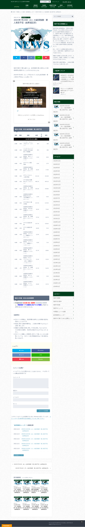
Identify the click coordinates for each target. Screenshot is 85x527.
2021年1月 (56, 197)
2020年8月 (56, 212)
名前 (15, 390)
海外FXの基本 (44, 5)
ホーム (27, 5)
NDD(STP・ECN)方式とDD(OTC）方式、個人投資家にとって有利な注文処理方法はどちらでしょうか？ (63, 78)
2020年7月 (56, 215)
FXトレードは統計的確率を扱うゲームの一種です (67, 88)
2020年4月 (56, 224)
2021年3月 (56, 191)
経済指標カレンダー (20, 425)
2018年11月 (56, 255)
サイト (15, 404)
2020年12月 (56, 200)
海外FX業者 (35, 5)
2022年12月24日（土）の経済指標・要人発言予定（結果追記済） (34, 430)
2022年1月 (56, 160)
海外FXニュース (61, 5)
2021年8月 (56, 175)
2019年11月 (56, 239)
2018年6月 (56, 258)
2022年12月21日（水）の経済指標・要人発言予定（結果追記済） (34, 444)
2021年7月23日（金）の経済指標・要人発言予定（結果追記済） (31, 464)
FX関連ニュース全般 (58, 281)
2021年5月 (56, 184)
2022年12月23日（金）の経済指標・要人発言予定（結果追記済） (34, 435)
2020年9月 (56, 209)
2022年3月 (56, 154)
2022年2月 (56, 157)
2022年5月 (56, 148)
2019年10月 (56, 243)
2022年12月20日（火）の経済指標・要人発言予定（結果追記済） (34, 449)
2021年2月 (56, 194)
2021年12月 (56, 163)
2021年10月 (56, 169)
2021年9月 (56, 172)
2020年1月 (56, 233)
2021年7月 (56, 178)
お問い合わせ (67, 1)
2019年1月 (56, 252)
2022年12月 (56, 145)
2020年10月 (56, 206)
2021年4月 (56, 187)
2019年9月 (56, 246)
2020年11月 (56, 203)
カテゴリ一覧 (69, 5)
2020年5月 (56, 221)
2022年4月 (56, 151)
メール (16, 397)
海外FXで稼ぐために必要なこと (61, 288)
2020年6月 (56, 218)
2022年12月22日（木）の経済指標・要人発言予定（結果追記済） (34, 439)
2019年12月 (56, 236)
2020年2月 (56, 230)
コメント (16, 377)
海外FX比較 (52, 5)
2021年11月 (56, 166)
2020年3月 (56, 227)
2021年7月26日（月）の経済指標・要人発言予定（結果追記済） (32, 468)
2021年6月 (56, 181)
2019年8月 (56, 249)
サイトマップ (56, 1)
